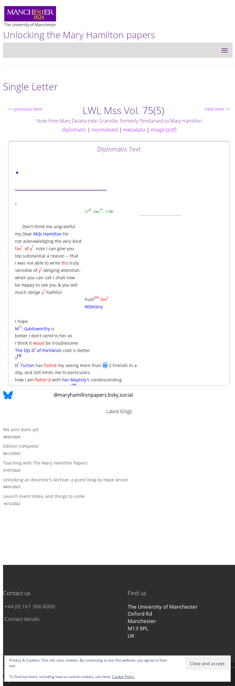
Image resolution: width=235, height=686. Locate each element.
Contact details (21, 618)
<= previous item (25, 109)
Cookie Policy (123, 676)
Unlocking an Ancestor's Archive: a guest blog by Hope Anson (65, 480)
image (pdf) (164, 129)
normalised (104, 129)
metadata (134, 129)
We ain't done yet (21, 429)
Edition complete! (21, 446)
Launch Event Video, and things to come (44, 496)
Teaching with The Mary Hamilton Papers (45, 463)
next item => (217, 109)
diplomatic (74, 129)
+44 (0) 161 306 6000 (29, 606)
